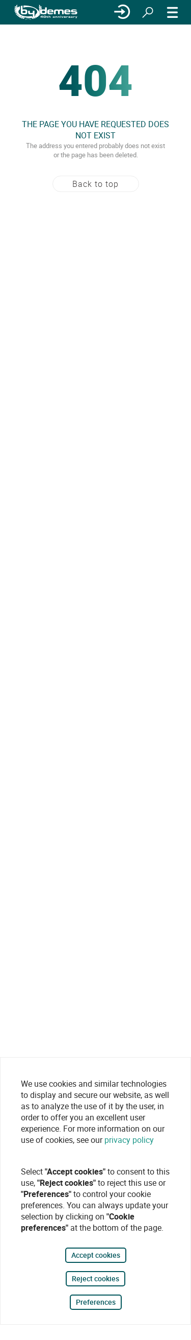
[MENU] (172, 12)
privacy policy (129, 1139)
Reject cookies (95, 1278)
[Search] (147, 12)
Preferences (96, 1302)
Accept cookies (95, 1255)
